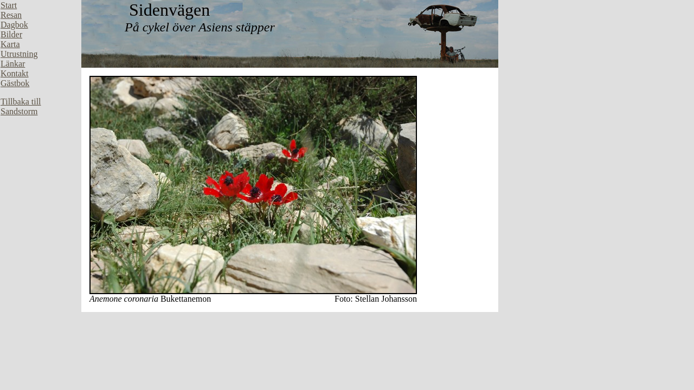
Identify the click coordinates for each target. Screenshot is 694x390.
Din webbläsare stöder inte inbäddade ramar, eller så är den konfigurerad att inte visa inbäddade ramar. (40, 162)
